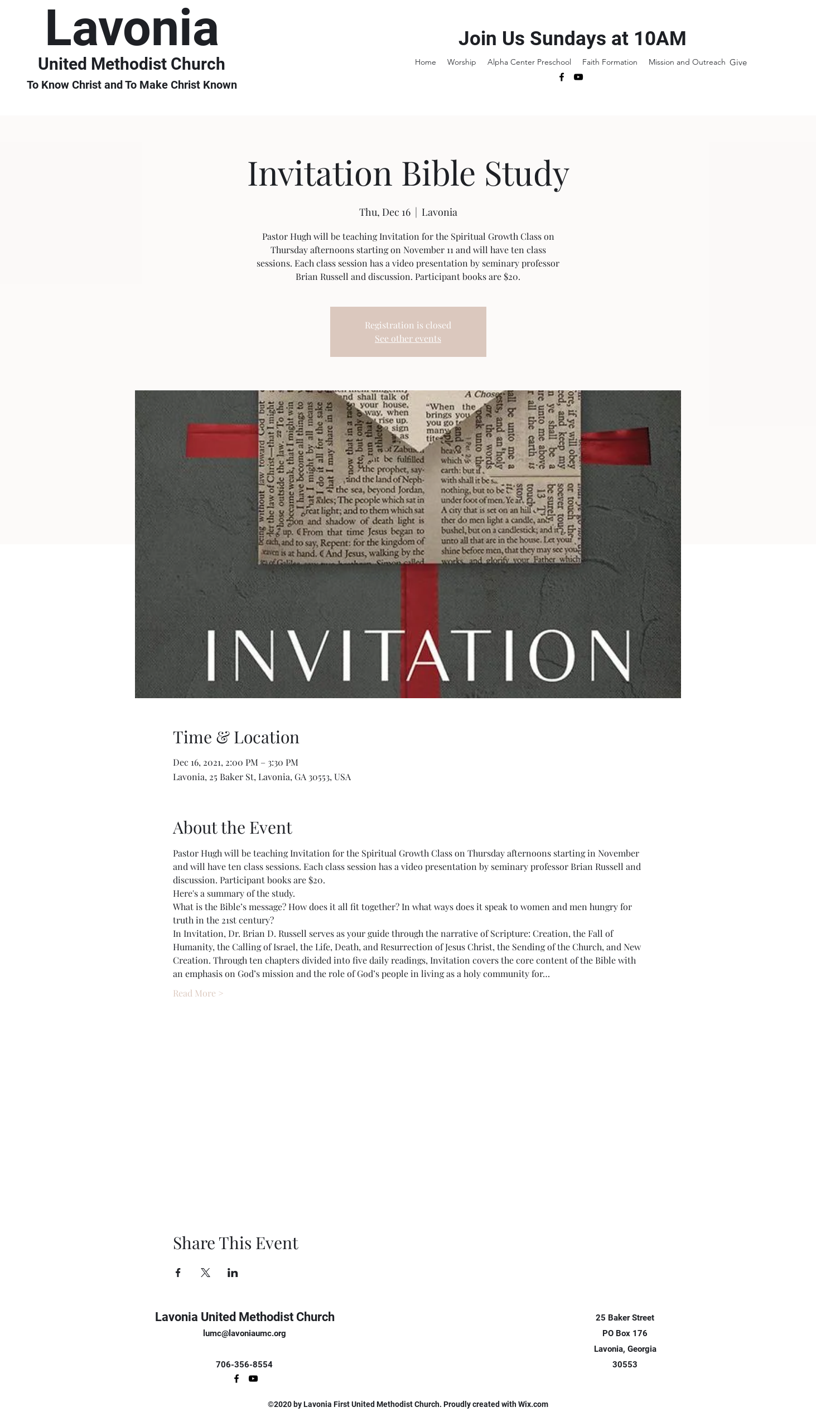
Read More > (198, 993)
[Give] (738, 62)
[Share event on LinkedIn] (233, 1272)
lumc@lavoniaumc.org (244, 1333)
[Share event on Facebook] (178, 1272)
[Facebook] (561, 77)
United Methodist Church (131, 64)
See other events (408, 338)
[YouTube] (578, 77)
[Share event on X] (205, 1272)
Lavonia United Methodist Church (245, 1317)
